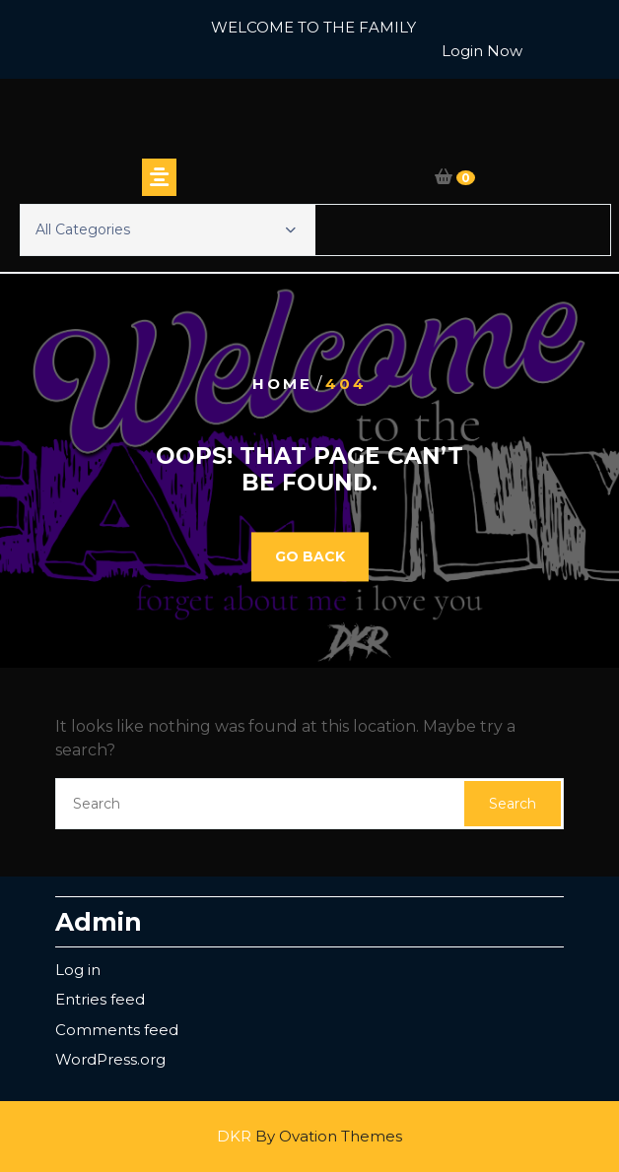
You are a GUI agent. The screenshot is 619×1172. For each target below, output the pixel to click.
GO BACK (310, 556)
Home (282, 383)
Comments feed (116, 1029)
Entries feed (100, 999)
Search (512, 804)
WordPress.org (110, 1059)
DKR (309, 1136)
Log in (78, 969)
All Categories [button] (165, 229)
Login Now (482, 50)
